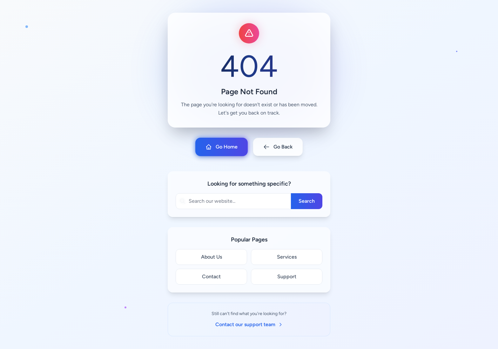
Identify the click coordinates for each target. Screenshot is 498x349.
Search (307, 201)
